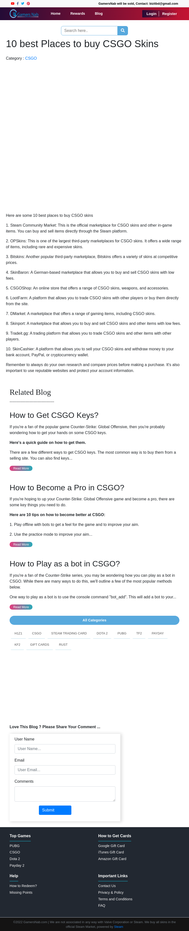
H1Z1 (18, 633)
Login (151, 14)
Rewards (77, 13)
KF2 (17, 644)
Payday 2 (17, 865)
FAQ (101, 905)
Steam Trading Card (69, 633)
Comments (24, 781)
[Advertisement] (21, 135)
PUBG (121, 633)
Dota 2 (102, 633)
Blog (99, 13)
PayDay (158, 633)
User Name (24, 739)
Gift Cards (39, 644)
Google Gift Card (111, 846)
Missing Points (21, 892)
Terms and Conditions (115, 899)
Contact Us (107, 886)
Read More (21, 468)
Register (169, 14)
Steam (118, 927)
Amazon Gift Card (112, 859)
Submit (48, 810)
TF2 (139, 633)
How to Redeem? (23, 886)
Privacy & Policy (111, 892)
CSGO (31, 58)
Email (19, 760)
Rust (63, 644)
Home (56, 13)
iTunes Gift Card (111, 852)
